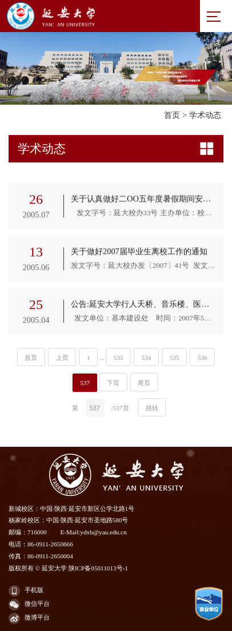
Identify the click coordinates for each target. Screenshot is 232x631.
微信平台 (29, 604)
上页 (62, 357)
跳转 (152, 407)
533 (118, 357)
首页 (172, 115)
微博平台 (29, 618)
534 (146, 357)
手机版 (26, 591)
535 (174, 357)
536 (202, 357)
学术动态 (205, 115)
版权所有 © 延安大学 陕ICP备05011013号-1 (68, 568)
